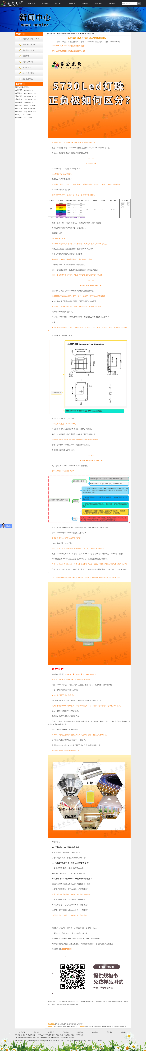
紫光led (62, 1035)
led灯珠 (38, 1035)
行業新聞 (64, 34)
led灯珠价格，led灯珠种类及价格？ (66, 847)
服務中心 (95, 1032)
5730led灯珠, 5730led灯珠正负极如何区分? (83, 34)
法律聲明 (98, 4)
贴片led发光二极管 (29, 1035)
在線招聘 (71, 4)
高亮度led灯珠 (69, 1035)
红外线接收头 (28, 79)
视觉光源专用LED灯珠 (31, 39)
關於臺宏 (45, 4)
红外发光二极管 (28, 73)
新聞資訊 (85, 4)
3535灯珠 (70, 1040)
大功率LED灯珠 (28, 50)
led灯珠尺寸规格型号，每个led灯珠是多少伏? (71, 863)
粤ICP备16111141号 (94, 1040)
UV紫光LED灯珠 (29, 45)
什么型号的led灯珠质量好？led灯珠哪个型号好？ (72, 879)
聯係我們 (112, 4)
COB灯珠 (26, 56)
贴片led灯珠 (27, 67)
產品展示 (58, 4)
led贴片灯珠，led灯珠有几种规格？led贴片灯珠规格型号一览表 (105, 1026)
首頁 (58, 34)
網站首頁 (31, 4)
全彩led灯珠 (55, 1035)
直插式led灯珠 (28, 62)
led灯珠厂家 (79, 1035)
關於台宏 (36, 1032)
